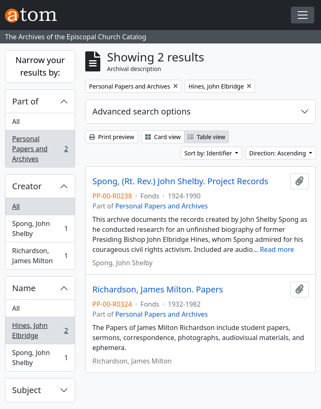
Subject (26, 390)
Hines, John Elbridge (40, 330)
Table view (206, 137)
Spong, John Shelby (40, 228)
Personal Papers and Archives (40, 148)
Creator (27, 186)
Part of (25, 101)
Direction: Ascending (278, 153)
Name (24, 288)
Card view (163, 137)
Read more (277, 249)
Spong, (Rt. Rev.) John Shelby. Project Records (180, 181)
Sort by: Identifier (209, 153)
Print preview (111, 137)
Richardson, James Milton (40, 255)
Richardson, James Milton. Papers (157, 290)
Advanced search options (141, 111)
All (16, 121)
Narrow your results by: (40, 66)
